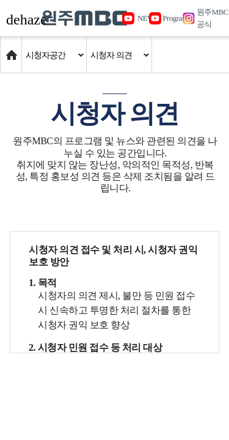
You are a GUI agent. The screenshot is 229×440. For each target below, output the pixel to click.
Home (12, 49)
